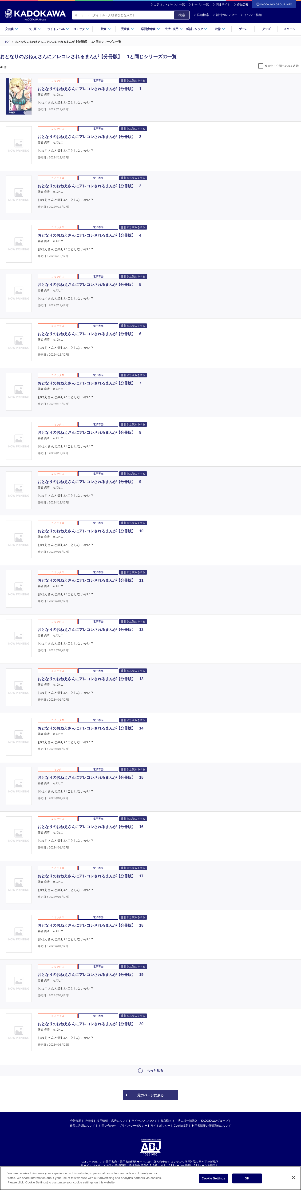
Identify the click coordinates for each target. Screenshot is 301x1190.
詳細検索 (201, 15)
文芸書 (11, 29)
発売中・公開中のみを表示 (282, 66)
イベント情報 (251, 15)
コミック (81, 29)
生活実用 (174, 29)
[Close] (293, 1181)
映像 (220, 29)
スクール (289, 29)
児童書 (127, 29)
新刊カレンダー (225, 15)
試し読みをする (133, 80)
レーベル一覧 (200, 4)
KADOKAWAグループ (214, 1120)
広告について (119, 1120)
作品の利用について (82, 1125)
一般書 (104, 29)
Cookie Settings (213, 1182)
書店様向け (167, 1120)
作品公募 (242, 4)
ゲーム (243, 29)
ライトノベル (58, 29)
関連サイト (223, 4)
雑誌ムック (196, 29)
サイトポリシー (160, 1125)
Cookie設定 (181, 1125)
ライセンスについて (144, 1120)
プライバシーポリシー (133, 1125)
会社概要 (75, 1120)
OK (247, 1182)
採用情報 (102, 1120)
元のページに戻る (150, 1095)
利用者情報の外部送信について (211, 1125)
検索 (181, 15)
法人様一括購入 (188, 1120)
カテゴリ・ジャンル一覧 (169, 4)
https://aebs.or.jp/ (133, 1169)
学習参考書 (150, 29)
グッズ (266, 29)
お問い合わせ (107, 1125)
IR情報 (89, 1120)
